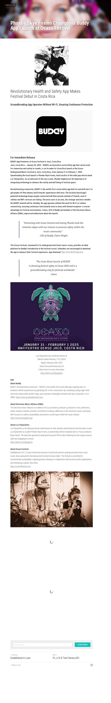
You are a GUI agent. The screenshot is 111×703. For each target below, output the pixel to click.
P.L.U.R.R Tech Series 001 (70, 675)
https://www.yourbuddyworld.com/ (84, 404)
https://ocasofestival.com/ (20, 470)
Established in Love (20, 675)
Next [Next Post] (59, 672)
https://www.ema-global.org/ (21, 425)
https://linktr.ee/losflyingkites (55, 383)
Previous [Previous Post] (14, 672)
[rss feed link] (99, 682)
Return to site (10, 5)
